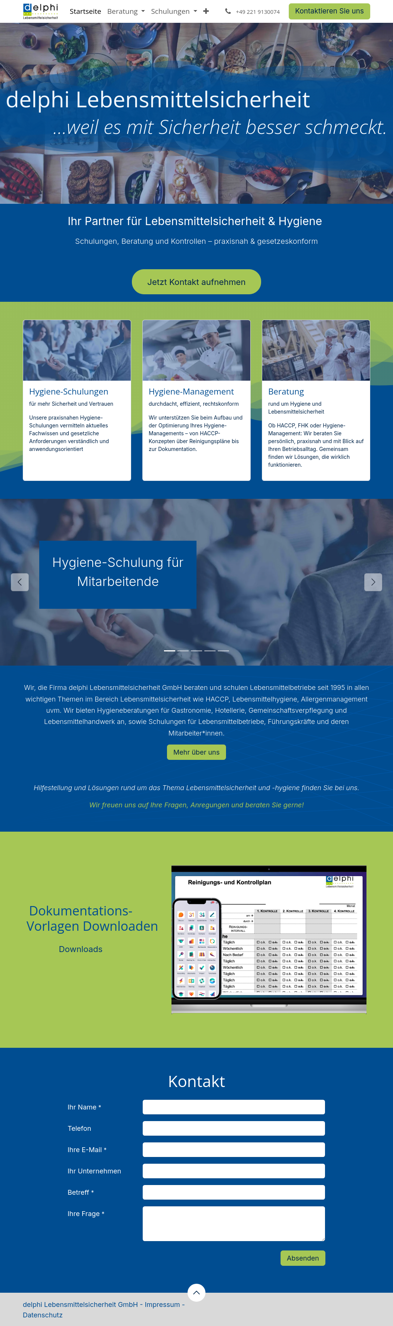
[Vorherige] (19, 582)
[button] (196, 1293)
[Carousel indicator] (169, 651)
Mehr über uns (196, 752)
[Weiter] (373, 582)
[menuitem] (85, 11)
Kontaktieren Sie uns (329, 11)
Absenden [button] (303, 1258)
